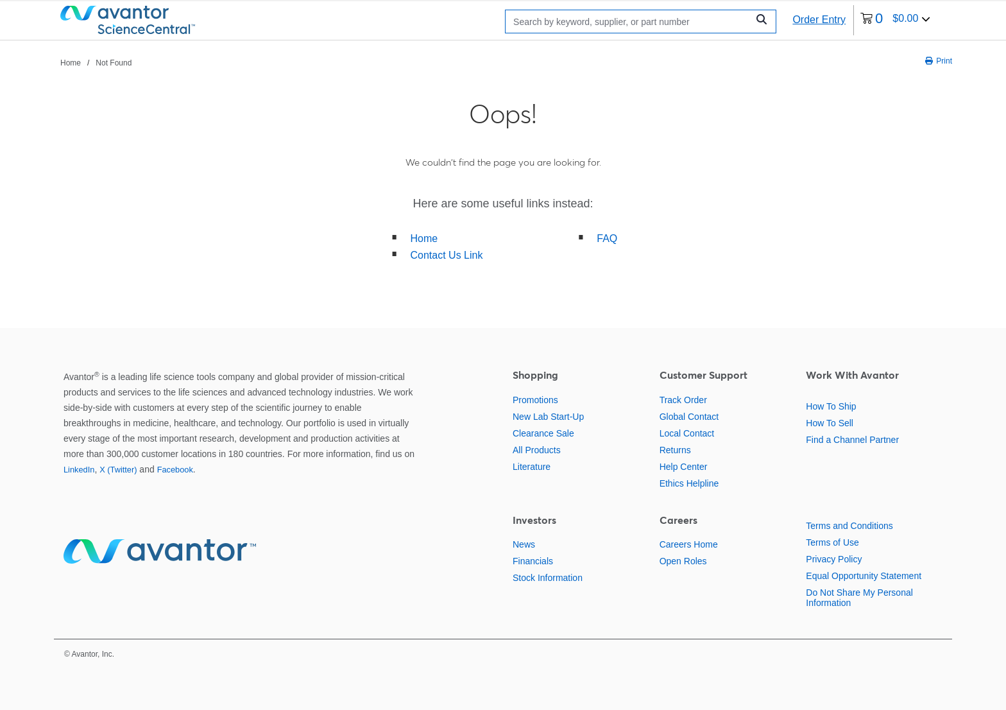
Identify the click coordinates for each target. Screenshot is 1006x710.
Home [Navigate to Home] (70, 62)
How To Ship (831, 406)
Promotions (535, 400)
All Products (537, 450)
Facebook (175, 469)
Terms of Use (832, 542)
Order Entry (819, 19)
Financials (533, 561)
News (524, 544)
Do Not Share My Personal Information (859, 597)
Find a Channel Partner (852, 440)
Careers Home (689, 544)
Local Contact (687, 433)
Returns (675, 450)
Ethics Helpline (689, 483)
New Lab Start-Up (548, 416)
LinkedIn (79, 469)
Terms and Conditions (849, 526)
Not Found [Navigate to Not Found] (114, 62)
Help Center (684, 467)
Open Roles (683, 561)
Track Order (683, 400)
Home (424, 238)
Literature (531, 467)
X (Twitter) (118, 469)
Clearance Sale (543, 433)
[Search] (629, 21)
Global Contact (689, 416)
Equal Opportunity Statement (863, 576)
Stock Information (548, 578)
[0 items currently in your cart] (895, 20)
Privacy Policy (834, 559)
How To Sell (829, 423)
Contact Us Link (447, 255)
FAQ (607, 238)
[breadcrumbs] (96, 62)
